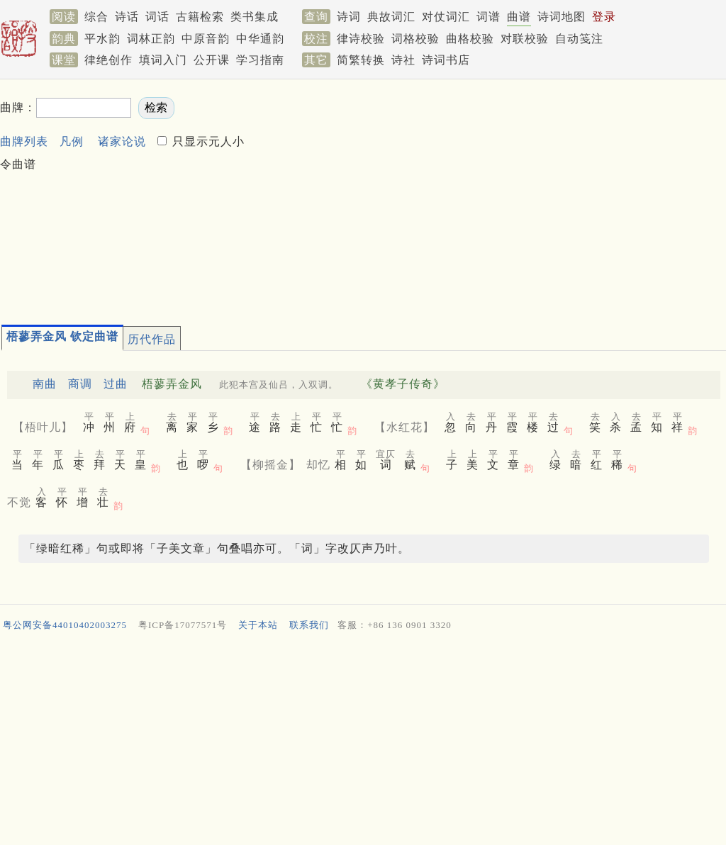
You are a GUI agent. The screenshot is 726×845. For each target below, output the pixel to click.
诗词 (349, 17)
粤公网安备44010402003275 (65, 625)
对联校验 (525, 39)
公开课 (212, 60)
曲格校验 (470, 39)
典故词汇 (391, 17)
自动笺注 (579, 39)
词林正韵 (151, 39)
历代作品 (152, 339)
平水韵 (102, 39)
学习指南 (260, 60)
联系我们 (309, 625)
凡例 (72, 141)
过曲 (116, 384)
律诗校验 (361, 39)
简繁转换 (361, 60)
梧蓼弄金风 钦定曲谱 (62, 336)
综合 (96, 17)
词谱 (488, 17)
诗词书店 (446, 60)
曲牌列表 (24, 141)
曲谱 (519, 17)
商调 (80, 384)
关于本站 (258, 625)
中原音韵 (206, 39)
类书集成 (254, 17)
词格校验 (415, 39)
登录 (604, 17)
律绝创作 (108, 60)
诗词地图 (561, 17)
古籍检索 (200, 17)
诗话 (127, 17)
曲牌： (18, 107)
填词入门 (163, 60)
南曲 (45, 384)
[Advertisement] (487, 195)
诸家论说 (122, 141)
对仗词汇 (446, 17)
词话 (157, 17)
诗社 (403, 60)
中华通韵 (260, 39)
